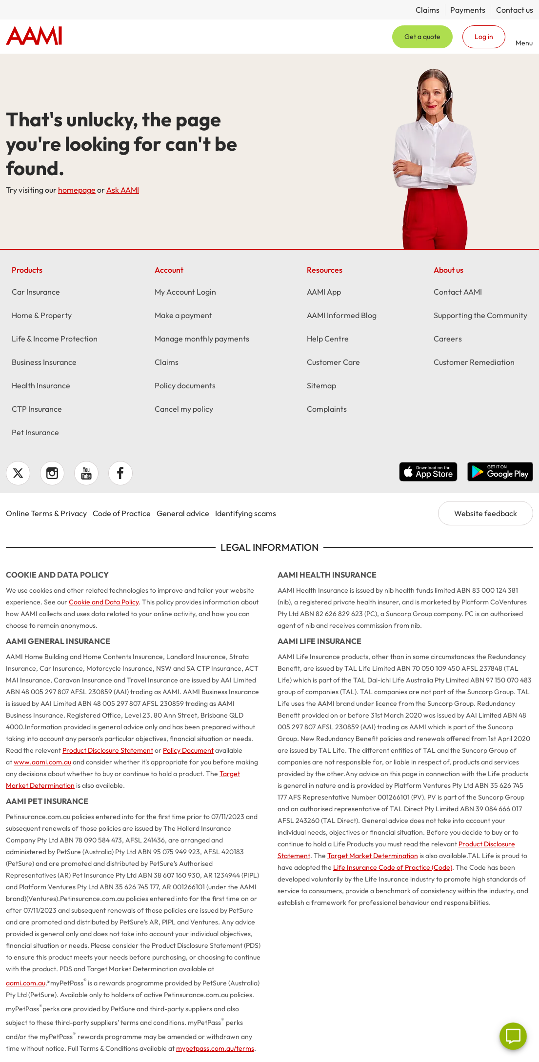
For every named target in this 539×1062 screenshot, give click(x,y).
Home (34, 37)
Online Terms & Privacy (46, 513)
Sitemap (321, 387)
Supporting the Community (480, 316)
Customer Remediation (474, 363)
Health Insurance (41, 387)
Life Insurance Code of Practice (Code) (392, 867)
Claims (427, 10)
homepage (77, 190)
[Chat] (513, 1036)
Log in (484, 36)
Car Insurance (36, 293)
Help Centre (328, 340)
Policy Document (188, 750)
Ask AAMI (122, 190)
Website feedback (485, 513)
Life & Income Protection (55, 340)
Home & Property (42, 316)
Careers (448, 340)
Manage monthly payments (202, 340)
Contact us (514, 10)
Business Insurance (44, 363)
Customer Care (333, 363)
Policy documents (185, 387)
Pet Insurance (35, 434)
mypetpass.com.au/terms (215, 1048)
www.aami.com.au (42, 762)
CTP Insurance (37, 410)
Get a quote (422, 36)
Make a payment (183, 316)
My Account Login (185, 293)
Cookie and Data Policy (104, 602)
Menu (524, 43)
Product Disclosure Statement (107, 750)
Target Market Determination (372, 855)
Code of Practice (122, 513)
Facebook (120, 473)
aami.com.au (25, 983)
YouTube (86, 473)
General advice (183, 513)
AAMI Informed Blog (342, 316)
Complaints (327, 410)
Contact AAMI (458, 293)
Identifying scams (245, 513)
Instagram (52, 473)
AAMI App (324, 293)
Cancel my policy (184, 410)
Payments (467, 10)
